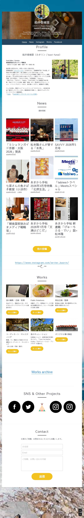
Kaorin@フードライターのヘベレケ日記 (25, 94)
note (8, 94)
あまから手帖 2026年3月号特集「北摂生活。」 (41, 185)
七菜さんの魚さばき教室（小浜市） (17, 187)
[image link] (14, 407)
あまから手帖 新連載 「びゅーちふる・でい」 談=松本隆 (66, 228)
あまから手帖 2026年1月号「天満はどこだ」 (41, 226)
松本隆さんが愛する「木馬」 (42, 146)
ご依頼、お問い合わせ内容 (34, 459)
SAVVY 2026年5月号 (65, 146)
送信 (42, 476)
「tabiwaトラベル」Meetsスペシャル (66, 185)
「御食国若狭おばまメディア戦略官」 (17, 227)
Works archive (42, 372)
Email (24, 452)
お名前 (25, 446)
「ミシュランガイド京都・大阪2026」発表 (17, 148)
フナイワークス (18, 70)
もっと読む (12, 312)
